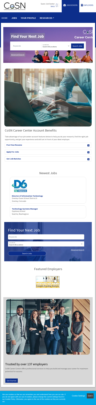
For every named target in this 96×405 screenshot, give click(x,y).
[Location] (56, 46)
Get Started (11, 380)
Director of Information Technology (27, 196)
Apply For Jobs (48, 152)
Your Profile (28, 18)
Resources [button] (46, 18)
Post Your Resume (48, 145)
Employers (87, 5)
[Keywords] (27, 46)
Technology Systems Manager (25, 209)
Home (5, 18)
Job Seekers (70, 5)
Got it (90, 396)
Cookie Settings (78, 396)
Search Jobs (77, 46)
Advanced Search (17, 54)
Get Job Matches (48, 159)
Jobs (14, 18)
